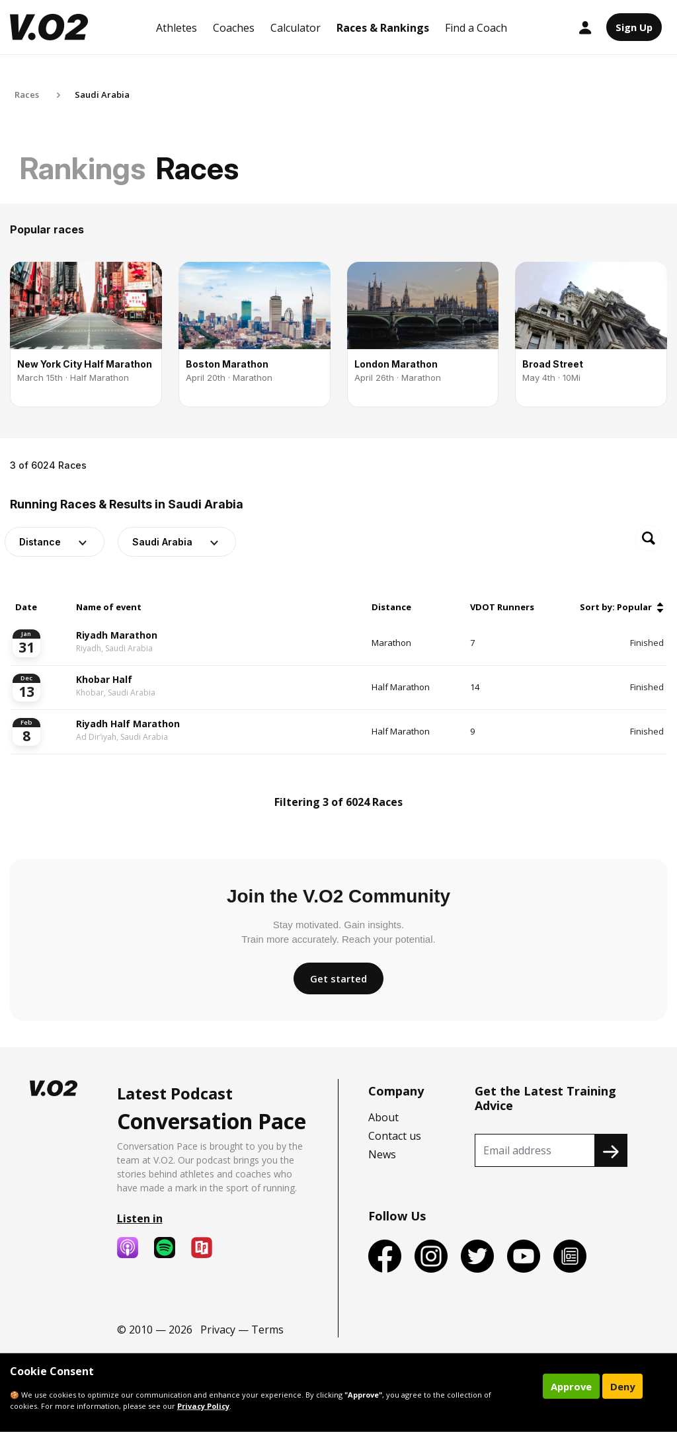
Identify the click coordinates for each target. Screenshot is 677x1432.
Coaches (234, 27)
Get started (338, 978)
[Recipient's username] (535, 1150)
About (383, 1117)
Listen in (140, 1218)
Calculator (295, 27)
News (382, 1154)
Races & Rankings (383, 27)
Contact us (394, 1136)
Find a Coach (476, 27)
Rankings (82, 168)
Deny (622, 1386)
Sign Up (634, 27)
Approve (571, 1386)
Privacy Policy (203, 1406)
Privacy (217, 1329)
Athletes (176, 27)
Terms (267, 1329)
